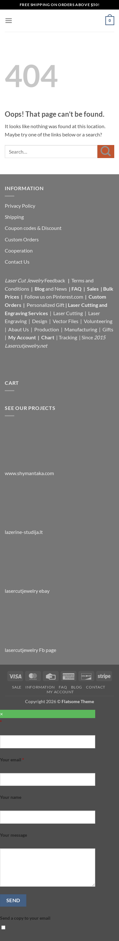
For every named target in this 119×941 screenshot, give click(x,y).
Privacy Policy (20, 206)
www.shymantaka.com (29, 473)
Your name (10, 797)
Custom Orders (22, 239)
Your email (12, 759)
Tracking (68, 337)
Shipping (14, 217)
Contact (95, 687)
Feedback (55, 280)
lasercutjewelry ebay (27, 591)
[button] (8, 20)
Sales (93, 289)
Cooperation (19, 250)
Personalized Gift (45, 305)
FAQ (77, 289)
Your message (13, 835)
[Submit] (105, 151)
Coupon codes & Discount (34, 228)
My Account (22, 337)
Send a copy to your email (25, 918)
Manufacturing (80, 329)
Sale (16, 687)
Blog (40, 289)
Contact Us (17, 262)
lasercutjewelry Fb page (30, 650)
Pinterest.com (68, 297)
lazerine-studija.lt (24, 532)
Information (40, 687)
